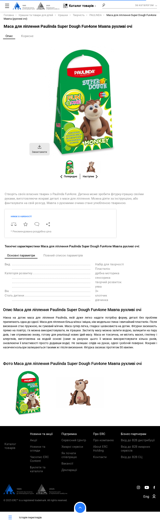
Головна (9, 15)
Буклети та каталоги (37, 469)
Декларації (69, 470)
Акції (33, 440)
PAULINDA (95, 15)
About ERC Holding (100, 448)
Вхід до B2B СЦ (131, 457)
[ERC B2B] (154, 497)
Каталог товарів (10, 446)
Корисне (27, 36)
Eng (146, 496)
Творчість (79, 15)
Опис (9, 36)
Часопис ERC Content (39, 459)
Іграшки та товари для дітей (36, 15)
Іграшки (63, 15)
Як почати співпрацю (69, 455)
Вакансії (67, 463)
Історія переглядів (22, 517)
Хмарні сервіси (72, 447)
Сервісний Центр (73, 440)
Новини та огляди (37, 448)
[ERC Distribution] (35, 493)
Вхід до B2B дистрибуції (138, 440)
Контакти (100, 457)
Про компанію (103, 440)
